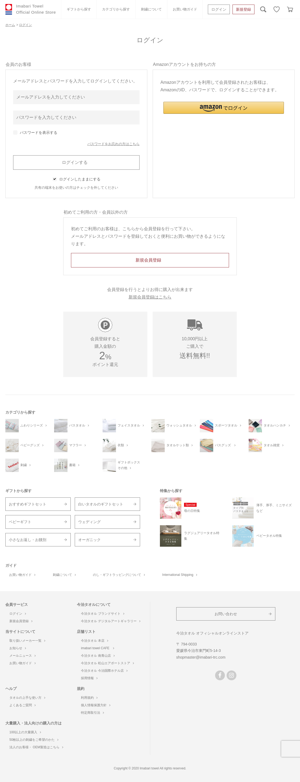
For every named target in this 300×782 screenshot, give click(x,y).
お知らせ (17, 648)
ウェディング (89, 522)
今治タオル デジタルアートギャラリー (110, 621)
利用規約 (89, 698)
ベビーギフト (20, 522)
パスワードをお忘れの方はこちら (113, 144)
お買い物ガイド (185, 9)
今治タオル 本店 (94, 641)
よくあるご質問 (22, 705)
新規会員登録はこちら (150, 297)
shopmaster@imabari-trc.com (201, 657)
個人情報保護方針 (95, 705)
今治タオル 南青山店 (97, 656)
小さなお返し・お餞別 (27, 540)
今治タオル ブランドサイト (102, 613)
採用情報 (89, 678)
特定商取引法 (92, 713)
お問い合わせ (226, 614)
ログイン (218, 9)
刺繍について (151, 9)
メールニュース (22, 656)
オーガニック (89, 540)
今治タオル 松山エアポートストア (107, 663)
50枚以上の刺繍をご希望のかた (33, 740)
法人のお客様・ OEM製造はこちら (36, 747)
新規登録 (243, 9)
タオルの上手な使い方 (27, 698)
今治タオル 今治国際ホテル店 (104, 671)
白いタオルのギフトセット (100, 504)
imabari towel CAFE (97, 648)
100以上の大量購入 (25, 732)
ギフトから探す (79, 9)
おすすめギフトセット (27, 504)
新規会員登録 (20, 621)
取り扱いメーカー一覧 (27, 641)
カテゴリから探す (116, 9)
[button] (223, 108)
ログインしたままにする (79, 179)
